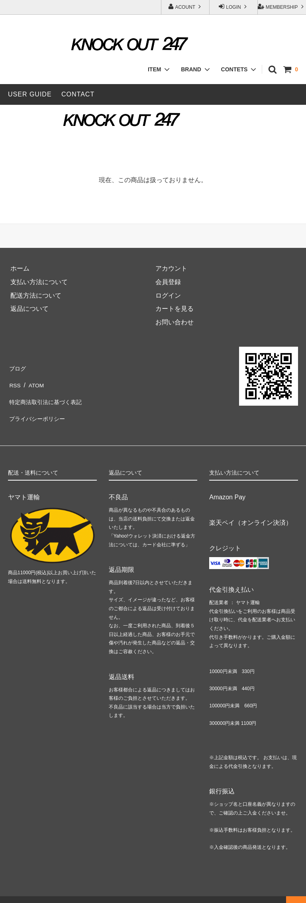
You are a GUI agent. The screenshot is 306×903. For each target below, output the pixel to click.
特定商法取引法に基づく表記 (49, 394)
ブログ (17, 367)
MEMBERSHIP (281, 6)
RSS (14, 380)
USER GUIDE (30, 94)
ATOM (35, 380)
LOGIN (233, 6)
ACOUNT (185, 6)
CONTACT (77, 94)
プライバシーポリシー (40, 407)
